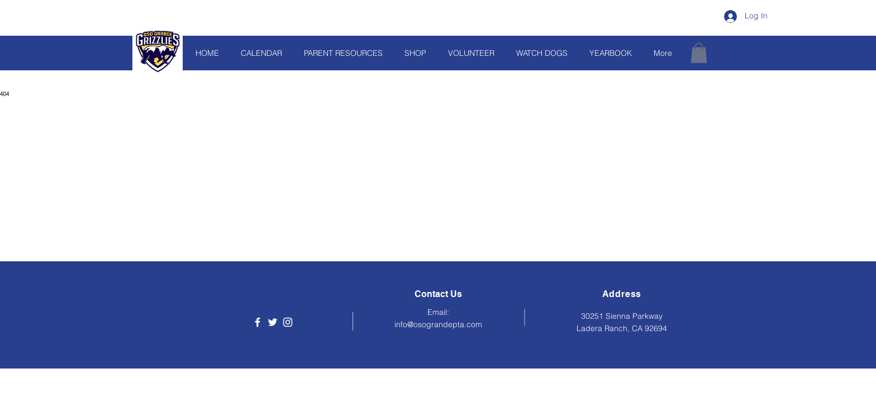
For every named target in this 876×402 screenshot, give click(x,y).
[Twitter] (272, 322)
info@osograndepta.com (438, 324)
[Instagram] (288, 322)
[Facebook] (257, 322)
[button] (699, 53)
